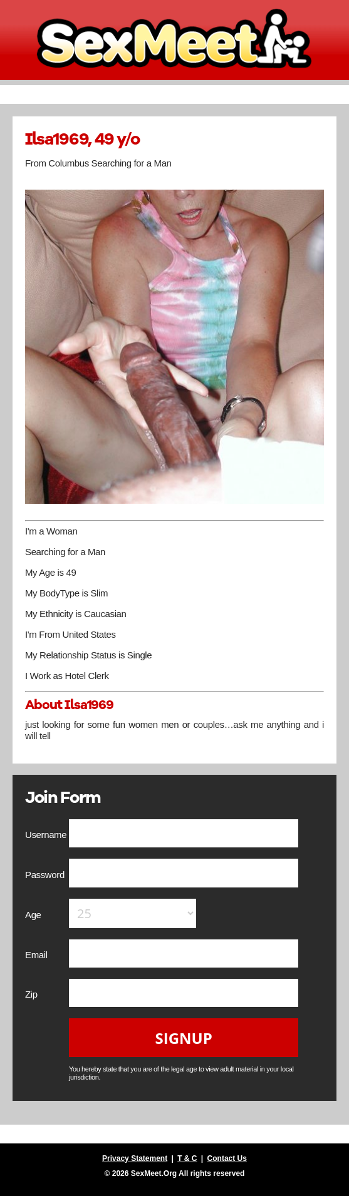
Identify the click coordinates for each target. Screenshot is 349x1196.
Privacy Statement (134, 1158)
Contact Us (227, 1158)
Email (37, 954)
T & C (187, 1158)
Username (47, 834)
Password (46, 874)
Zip (32, 994)
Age (34, 914)
